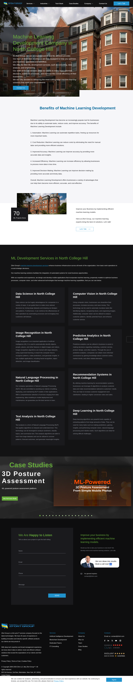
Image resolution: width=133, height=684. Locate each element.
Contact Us (103, 3)
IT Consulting (54, 646)
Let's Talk (121, 3)
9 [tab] (65, 515)
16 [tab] (88, 515)
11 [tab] (72, 515)
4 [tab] (49, 515)
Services (53, 633)
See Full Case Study (9, 498)
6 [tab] (56, 515)
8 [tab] (62, 515)
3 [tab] (46, 515)
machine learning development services (34, 265)
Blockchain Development (58, 640)
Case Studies (73, 3)
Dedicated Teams (56, 643)
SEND (57, 595)
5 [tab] (52, 515)
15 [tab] (85, 515)
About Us (81, 636)
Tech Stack (59, 3)
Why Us (81, 640)
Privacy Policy (59, 681)
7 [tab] (59, 515)
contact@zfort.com (90, 576)
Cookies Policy (26, 661)
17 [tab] (91, 515)
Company (88, 3)
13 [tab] (78, 515)
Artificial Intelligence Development (61, 636)
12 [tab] (75, 515)
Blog (79, 650)
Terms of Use (16, 661)
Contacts (107, 633)
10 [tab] (69, 515)
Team (80, 643)
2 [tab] (43, 515)
